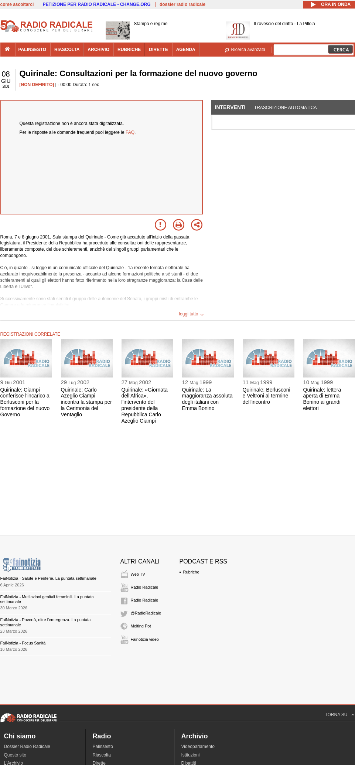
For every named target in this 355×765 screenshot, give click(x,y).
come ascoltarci (17, 4)
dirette (158, 49)
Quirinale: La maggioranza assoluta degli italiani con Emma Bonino (207, 399)
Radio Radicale (144, 587)
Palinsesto (103, 746)
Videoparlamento (198, 746)
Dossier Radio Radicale (27, 746)
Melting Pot (141, 626)
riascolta (66, 49)
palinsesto (32, 49)
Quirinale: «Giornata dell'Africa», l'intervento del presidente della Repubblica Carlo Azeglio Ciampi (145, 405)
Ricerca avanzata (248, 49)
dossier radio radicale (182, 4)
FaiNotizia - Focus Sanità (23, 643)
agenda (185, 49)
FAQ (130, 132)
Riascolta (102, 755)
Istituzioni (190, 755)
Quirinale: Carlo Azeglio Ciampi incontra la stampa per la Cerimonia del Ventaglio (86, 402)
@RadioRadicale (146, 613)
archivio (98, 49)
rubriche (129, 49)
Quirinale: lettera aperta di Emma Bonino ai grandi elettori (322, 399)
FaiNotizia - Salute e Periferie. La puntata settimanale (48, 578)
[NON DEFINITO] (37, 84)
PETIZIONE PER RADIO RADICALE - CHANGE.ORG (97, 4)
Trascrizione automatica (285, 107)
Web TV (138, 574)
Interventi (230, 107)
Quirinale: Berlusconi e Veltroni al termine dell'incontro (266, 396)
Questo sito (15, 755)
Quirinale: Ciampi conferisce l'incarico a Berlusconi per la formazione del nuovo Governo (25, 402)
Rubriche (191, 572)
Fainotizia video (145, 639)
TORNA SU (336, 714)
